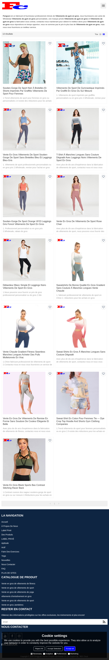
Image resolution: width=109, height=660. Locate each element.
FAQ (3, 569)
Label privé (6, 530)
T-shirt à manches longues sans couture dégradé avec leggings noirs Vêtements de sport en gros (78, 157)
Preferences (60, 654)
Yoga (3, 556)
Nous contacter (8, 564)
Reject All (39, 649)
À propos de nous (9, 526)
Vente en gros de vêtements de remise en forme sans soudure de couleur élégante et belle (26, 421)
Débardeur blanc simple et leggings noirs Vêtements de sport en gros (24, 286)
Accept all (70, 649)
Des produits (7, 535)
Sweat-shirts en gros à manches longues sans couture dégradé (80, 353)
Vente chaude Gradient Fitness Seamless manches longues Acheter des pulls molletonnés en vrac (24, 355)
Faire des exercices (10, 552)
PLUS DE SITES (8, 573)
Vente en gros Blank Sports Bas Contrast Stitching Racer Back (24, 486)
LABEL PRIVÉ (7, 539)
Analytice (48, 654)
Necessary (36, 654)
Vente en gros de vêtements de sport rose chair (79, 222)
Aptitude (5, 543)
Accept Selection (54, 649)
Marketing (73, 654)
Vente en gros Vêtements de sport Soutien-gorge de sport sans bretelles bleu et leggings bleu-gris (27, 157)
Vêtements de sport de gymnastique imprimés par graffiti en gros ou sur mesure (80, 89)
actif (3, 547)
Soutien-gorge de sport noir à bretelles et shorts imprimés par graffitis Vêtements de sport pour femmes (25, 91)
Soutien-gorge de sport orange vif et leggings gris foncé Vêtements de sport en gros (27, 222)
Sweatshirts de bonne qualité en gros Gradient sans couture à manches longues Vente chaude (80, 288)
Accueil (4, 522)
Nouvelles (5, 560)
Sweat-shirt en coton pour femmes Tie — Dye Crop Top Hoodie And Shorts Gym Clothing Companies (80, 421)
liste (100, 34)
